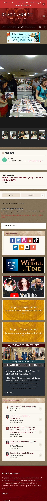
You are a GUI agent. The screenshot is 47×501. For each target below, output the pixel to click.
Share (11, 189)
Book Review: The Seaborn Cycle (23, 401)
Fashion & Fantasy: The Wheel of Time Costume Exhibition (22, 367)
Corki (11, 153)
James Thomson (17, 415)
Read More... (9, 387)
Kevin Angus (16, 429)
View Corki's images (35, 155)
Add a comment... (10, 220)
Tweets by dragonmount (11, 492)
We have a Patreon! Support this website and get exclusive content (22, 4)
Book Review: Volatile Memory (22, 447)
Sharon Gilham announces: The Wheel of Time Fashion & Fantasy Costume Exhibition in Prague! (23, 424)
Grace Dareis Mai (17, 403)
